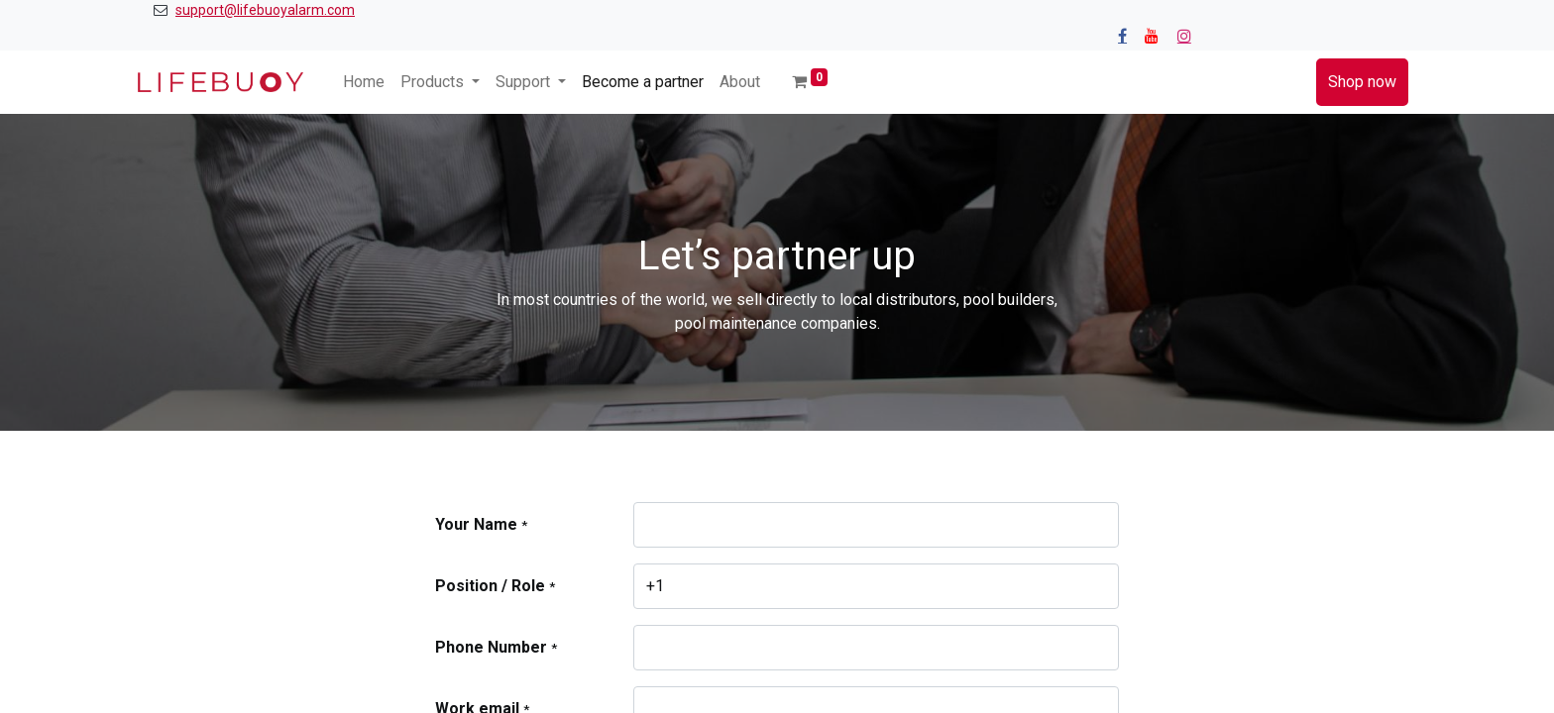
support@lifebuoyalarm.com (265, 10)
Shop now (1362, 81)
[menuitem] (363, 82)
